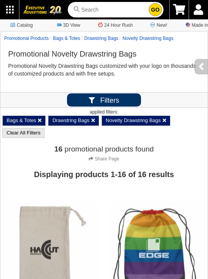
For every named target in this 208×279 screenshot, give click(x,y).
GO (155, 10)
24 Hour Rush (115, 24)
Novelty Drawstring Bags (147, 38)
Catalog (21, 24)
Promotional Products (26, 38)
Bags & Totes (66, 38)
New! (158, 24)
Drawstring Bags (101, 38)
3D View (68, 24)
